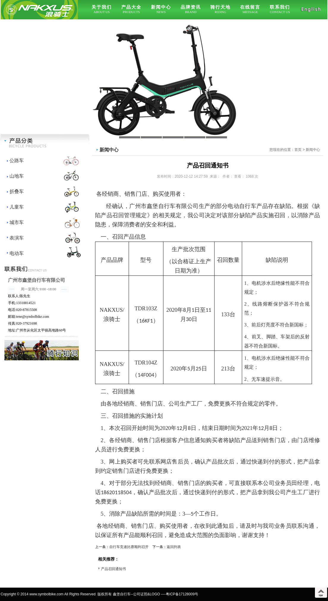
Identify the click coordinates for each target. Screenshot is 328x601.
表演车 (17, 237)
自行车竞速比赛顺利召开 (129, 547)
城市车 (17, 222)
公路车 (17, 160)
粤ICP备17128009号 (182, 594)
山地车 (17, 176)
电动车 (17, 253)
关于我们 (102, 7)
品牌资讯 (191, 7)
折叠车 (17, 191)
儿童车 (17, 206)
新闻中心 (161, 7)
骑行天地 (220, 7)
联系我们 (280, 7)
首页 (298, 150)
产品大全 (131, 7)
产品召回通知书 (113, 569)
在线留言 (250, 7)
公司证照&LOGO (146, 594)
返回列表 (174, 547)
